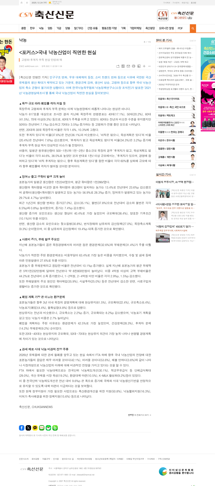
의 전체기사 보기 (138, 414)
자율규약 (46, 459)
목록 (123, 66)
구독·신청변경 (164, 459)
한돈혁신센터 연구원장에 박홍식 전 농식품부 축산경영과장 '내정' (176, 57)
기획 (123, 28)
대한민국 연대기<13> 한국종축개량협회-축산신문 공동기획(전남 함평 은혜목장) (176, 66)
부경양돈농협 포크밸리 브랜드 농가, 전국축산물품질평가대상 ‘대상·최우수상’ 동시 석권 (176, 88)
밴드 (55, 428)
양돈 (50, 28)
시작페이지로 (21, 2)
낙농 (41, 28)
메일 (128, 66)
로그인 (193, 2)
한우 (32, 28)
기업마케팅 (135, 28)
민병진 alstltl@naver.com (28, 66)
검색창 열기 (193, 28)
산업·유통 (92, 28)
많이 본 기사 (164, 40)
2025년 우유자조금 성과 (169, 84)
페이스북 (21, 428)
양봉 (67, 28)
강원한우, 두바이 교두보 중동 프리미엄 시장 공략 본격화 (176, 70)
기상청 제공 (55, 4)
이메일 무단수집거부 (135, 459)
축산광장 (150, 28)
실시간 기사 (163, 174)
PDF (180, 28)
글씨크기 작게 (149, 66)
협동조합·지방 (109, 28)
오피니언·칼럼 (166, 28)
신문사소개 (23, 459)
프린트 (133, 66)
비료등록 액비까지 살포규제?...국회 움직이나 (176, 79)
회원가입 (185, 2)
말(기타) (78, 28)
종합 (23, 28)
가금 (58, 28)
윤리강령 (35, 459)
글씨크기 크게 (144, 66)
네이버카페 (48, 428)
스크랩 (138, 66)
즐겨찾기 (27, 2)
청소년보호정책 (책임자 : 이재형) (109, 459)
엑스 (28, 428)
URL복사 (117, 66)
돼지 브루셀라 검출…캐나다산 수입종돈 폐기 (176, 48)
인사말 (56, 459)
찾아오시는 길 (68, 459)
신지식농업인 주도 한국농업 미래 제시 (175, 52)
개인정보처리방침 (84, 459)
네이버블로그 (41, 428)
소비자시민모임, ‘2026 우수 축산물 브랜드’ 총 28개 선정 (176, 75)
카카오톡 (35, 428)
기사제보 (166, 2)
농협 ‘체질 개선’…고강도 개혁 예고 (173, 61)
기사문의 (175, 2)
